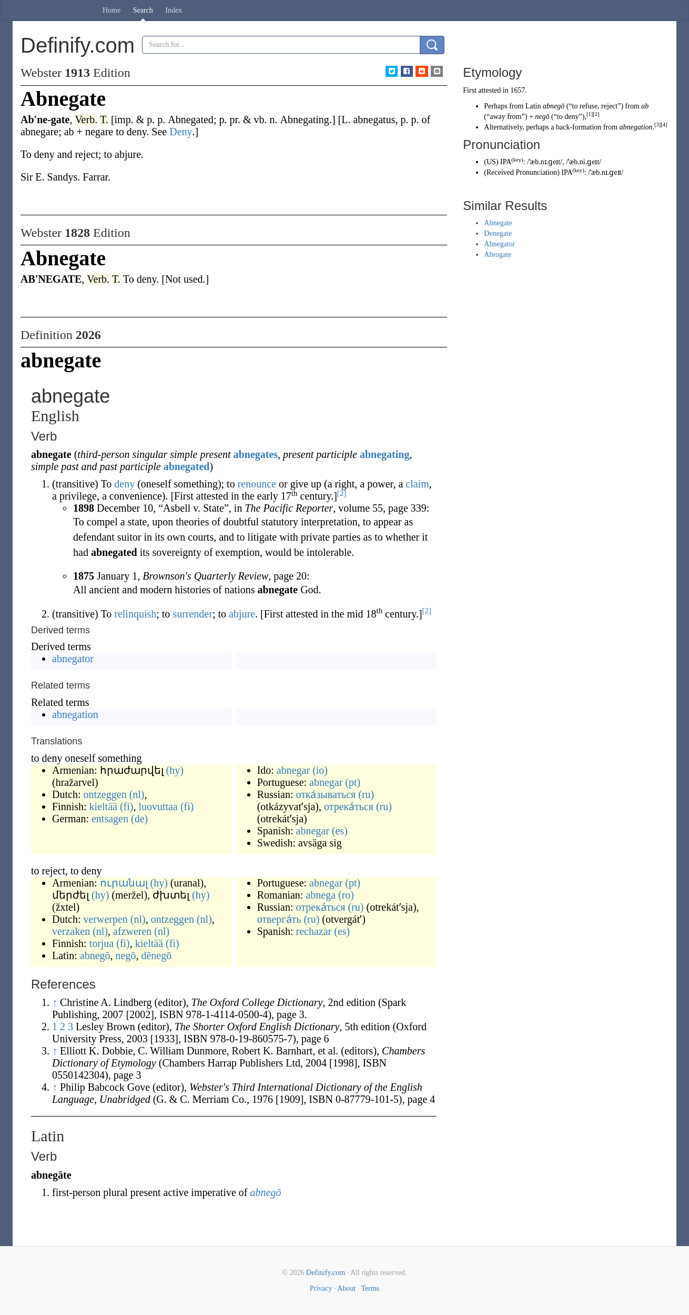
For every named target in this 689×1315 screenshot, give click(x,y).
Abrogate (497, 254)
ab (645, 106)
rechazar (314, 931)
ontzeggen (104, 794)
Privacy (321, 1288)
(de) (139, 818)
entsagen (110, 818)
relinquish (135, 614)
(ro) (346, 895)
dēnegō (156, 955)
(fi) (127, 806)
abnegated (187, 466)
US (491, 162)
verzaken (71, 931)
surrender (192, 614)
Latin (533, 106)
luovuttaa (157, 806)
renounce (257, 484)
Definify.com (325, 1273)
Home (111, 10)
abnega (321, 895)
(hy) (175, 770)
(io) (320, 770)
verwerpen (105, 919)
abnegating (384, 454)
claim (417, 484)
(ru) (366, 794)
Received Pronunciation (522, 172)
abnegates (256, 454)
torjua (101, 943)
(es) (340, 830)
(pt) (352, 782)
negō (126, 955)
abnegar (293, 770)
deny (124, 484)
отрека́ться (348, 806)
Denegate (498, 233)
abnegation (75, 714)
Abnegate (498, 223)
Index (173, 10)
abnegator (73, 658)
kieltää (103, 806)
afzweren (132, 931)
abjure (242, 614)
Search (143, 10)
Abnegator (499, 244)
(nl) (137, 794)
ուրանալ (124, 883)
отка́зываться (326, 794)
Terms (370, 1288)
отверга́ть (279, 919)
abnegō (95, 955)
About (346, 1288)
